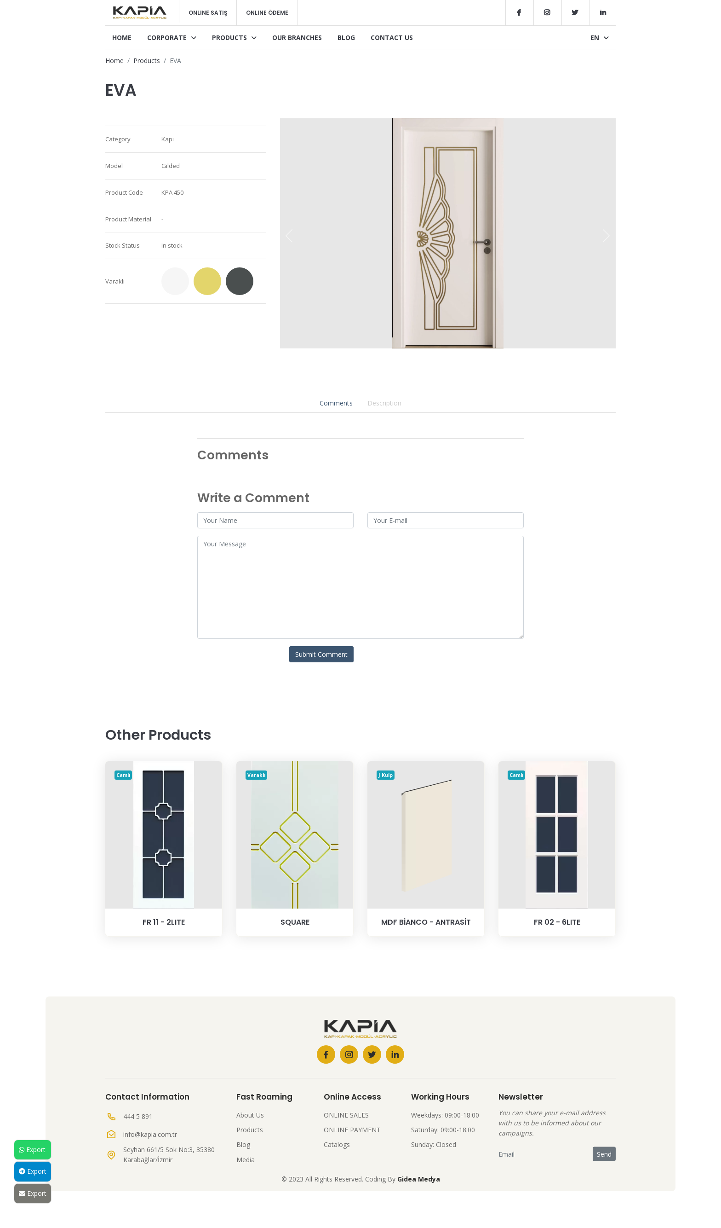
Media (245, 1159)
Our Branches (297, 37)
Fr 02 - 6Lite (557, 922)
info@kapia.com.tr (150, 1134)
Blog (346, 37)
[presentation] (289, 236)
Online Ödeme (267, 13)
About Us (250, 1115)
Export (32, 1149)
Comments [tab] (336, 403)
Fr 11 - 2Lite (164, 922)
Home (122, 37)
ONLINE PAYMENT (352, 1129)
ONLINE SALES (346, 1115)
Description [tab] (384, 403)
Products (234, 37)
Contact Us (392, 37)
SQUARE (294, 922)
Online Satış (208, 13)
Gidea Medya (418, 1179)
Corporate (171, 37)
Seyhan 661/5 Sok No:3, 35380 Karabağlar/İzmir (169, 1154)
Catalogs (337, 1144)
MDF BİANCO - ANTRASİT (426, 922)
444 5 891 (138, 1116)
